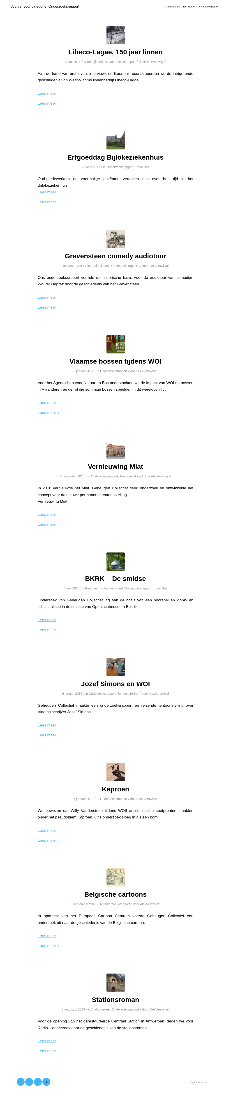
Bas (146, 167)
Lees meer (49, 103)
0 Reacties (90, 588)
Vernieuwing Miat (115, 466)
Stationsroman (115, 999)
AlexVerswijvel (156, 62)
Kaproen (115, 789)
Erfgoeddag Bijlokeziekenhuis (115, 157)
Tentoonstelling (130, 476)
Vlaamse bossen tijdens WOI (115, 361)
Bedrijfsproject (97, 62)
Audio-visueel (99, 266)
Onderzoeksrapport (122, 62)
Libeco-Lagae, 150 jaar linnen (115, 52)
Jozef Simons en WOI (115, 684)
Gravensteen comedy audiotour (115, 256)
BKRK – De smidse (115, 578)
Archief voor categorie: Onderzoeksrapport (45, 6)
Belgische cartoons (115, 894)
